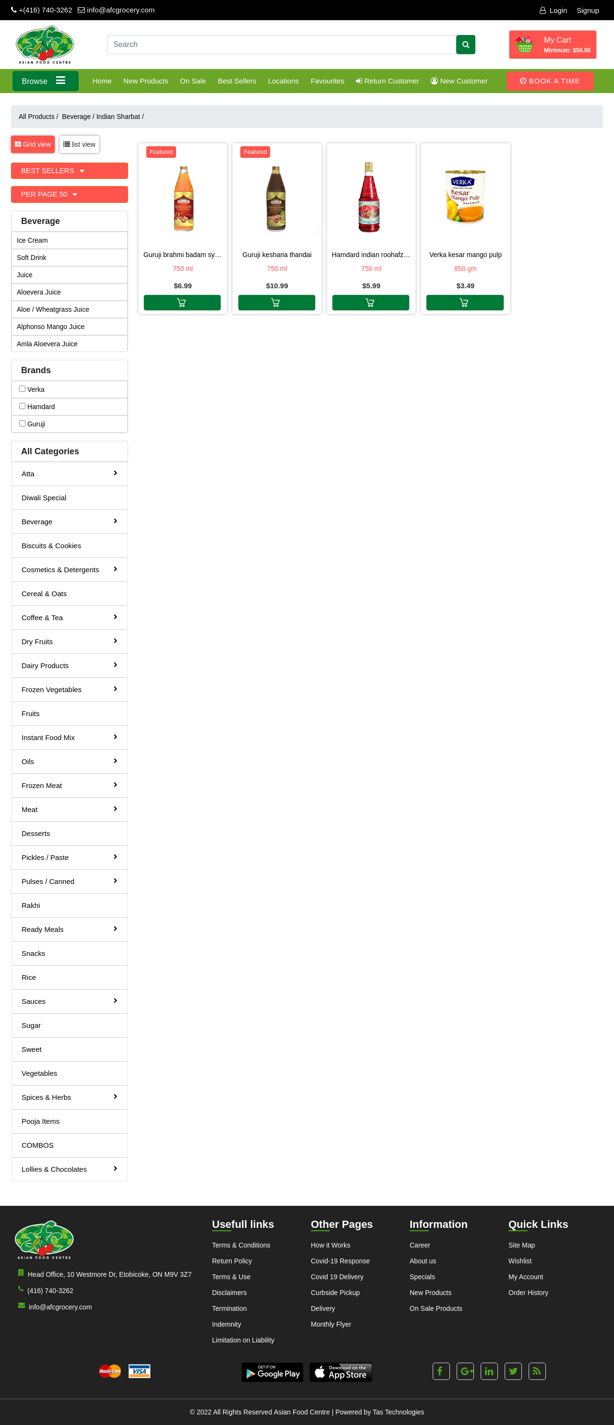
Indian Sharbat (120, 116)
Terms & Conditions (241, 1245)
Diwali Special (44, 498)
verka (32, 389)
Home (102, 81)
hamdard (37, 407)
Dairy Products (70, 665)
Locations (283, 81)
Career (420, 1245)
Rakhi (31, 905)
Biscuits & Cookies (51, 546)
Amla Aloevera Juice (47, 344)
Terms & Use (231, 1277)
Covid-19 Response (340, 1261)
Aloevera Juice (39, 292)
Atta (70, 473)
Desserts (36, 833)
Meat (70, 808)
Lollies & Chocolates (70, 1168)
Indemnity (226, 1324)
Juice (25, 275)
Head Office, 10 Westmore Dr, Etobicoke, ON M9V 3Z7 (102, 1273)
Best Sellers (237, 81)
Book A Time (550, 81)
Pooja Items (40, 1121)
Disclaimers (229, 1292)
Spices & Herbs (70, 1096)
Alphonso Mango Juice (51, 326)
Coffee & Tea (70, 617)
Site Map (521, 1245)
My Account (525, 1277)
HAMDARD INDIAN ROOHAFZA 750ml (371, 255)
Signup (588, 10)
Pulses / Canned (70, 880)
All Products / (40, 116)
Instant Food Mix (70, 737)
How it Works (330, 1245)
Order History (528, 1292)
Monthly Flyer (331, 1324)
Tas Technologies (398, 1412)
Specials (422, 1277)
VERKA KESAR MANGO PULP (465, 255)
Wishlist (519, 1261)
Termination (229, 1308)
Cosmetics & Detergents (70, 569)
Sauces (70, 1000)
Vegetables (39, 1073)
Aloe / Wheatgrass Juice (53, 309)
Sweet (32, 1049)
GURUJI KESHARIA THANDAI (277, 255)
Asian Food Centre (302, 1412)
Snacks (33, 953)
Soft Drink (31, 257)
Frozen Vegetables (70, 689)
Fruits (31, 713)
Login (553, 10)
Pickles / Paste (70, 856)
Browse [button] (46, 80)
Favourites (327, 81)
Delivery (323, 1308)
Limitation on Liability (243, 1340)
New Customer (459, 81)
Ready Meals (70, 928)
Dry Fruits (70, 641)
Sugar (31, 1025)
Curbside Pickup (335, 1292)
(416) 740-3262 (43, 1290)
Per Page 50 (45, 194)
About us (423, 1261)
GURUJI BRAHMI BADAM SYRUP (182, 255)
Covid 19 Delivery (337, 1277)
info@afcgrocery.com (116, 10)
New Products (145, 81)
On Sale (193, 81)
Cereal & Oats (44, 593)
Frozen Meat (70, 784)
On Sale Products (436, 1308)
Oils (70, 760)
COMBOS (38, 1145)
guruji (32, 424)
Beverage (78, 116)
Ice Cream (32, 240)
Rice (29, 977)
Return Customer (387, 81)
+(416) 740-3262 (41, 10)
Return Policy (232, 1261)
